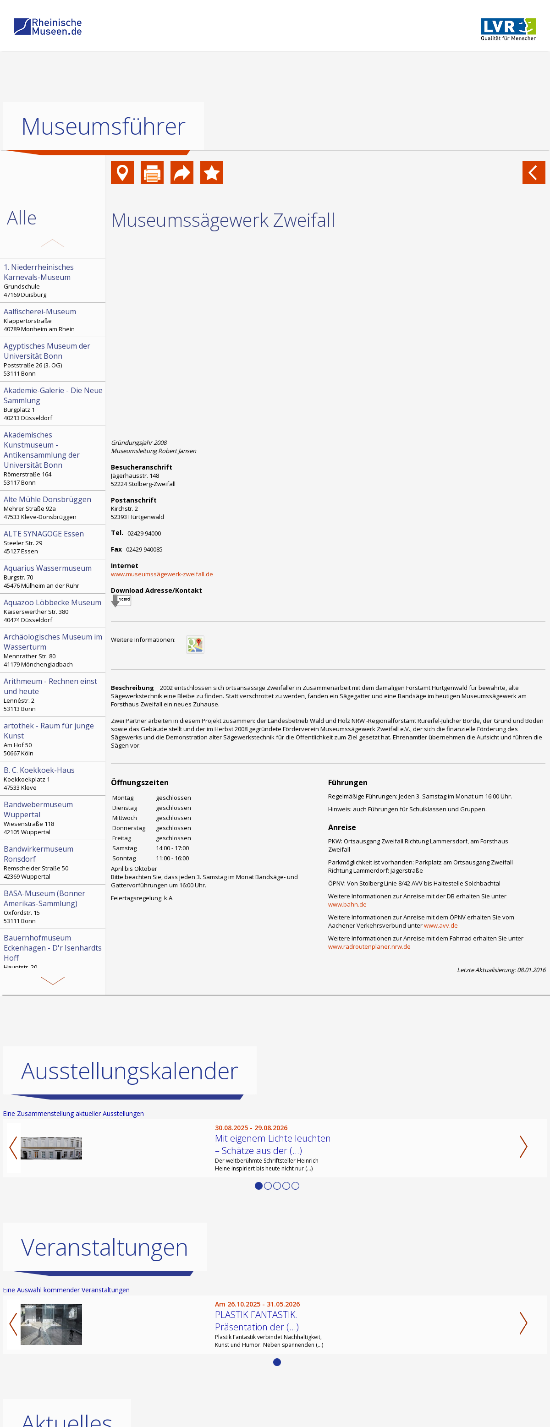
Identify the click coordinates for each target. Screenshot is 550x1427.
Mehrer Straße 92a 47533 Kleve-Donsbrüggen (54, 507)
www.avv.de (441, 925)
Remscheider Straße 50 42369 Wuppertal (54, 862)
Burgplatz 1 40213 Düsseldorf (54, 403)
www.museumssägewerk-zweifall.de (162, 574)
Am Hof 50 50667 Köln (54, 739)
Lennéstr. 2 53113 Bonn (54, 694)
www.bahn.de (347, 904)
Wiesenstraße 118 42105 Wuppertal (54, 817)
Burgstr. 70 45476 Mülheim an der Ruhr (54, 576)
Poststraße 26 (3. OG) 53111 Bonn (54, 359)
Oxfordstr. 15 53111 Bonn (54, 906)
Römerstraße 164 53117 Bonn (54, 458)
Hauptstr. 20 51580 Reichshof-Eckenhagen (54, 956)
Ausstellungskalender (129, 1070)
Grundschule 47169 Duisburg (54, 280)
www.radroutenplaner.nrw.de (369, 946)
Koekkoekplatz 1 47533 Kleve (54, 778)
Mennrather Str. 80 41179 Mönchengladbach (54, 650)
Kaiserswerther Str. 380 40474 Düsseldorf (54, 610)
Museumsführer (103, 126)
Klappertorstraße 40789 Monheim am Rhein (54, 319)
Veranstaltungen (104, 1247)
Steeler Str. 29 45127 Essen (54, 542)
